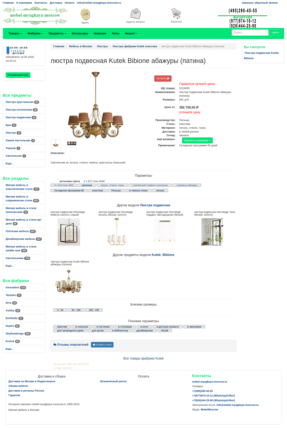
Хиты (115, 33)
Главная (8, 2)
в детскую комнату (167, 326)
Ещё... (10, 163)
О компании (24, 2)
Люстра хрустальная (22, 102)
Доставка (56, 2)
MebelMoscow (209, 409)
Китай (164, 330)
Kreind (13, 341)
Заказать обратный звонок (260, 2)
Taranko (14, 295)
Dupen (13, 325)
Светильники (18, 258)
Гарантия (14, 395)
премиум (87, 185)
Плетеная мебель (21, 231)
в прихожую (194, 326)
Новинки (100, 33)
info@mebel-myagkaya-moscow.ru (99, 2)
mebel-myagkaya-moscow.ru (209, 381)
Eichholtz (14, 318)
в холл (144, 326)
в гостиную (103, 326)
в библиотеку (120, 330)
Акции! (131, 33)
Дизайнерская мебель (24, 238)
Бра (11, 125)
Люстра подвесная (21, 117)
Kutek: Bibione (163, 255)
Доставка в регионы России (26, 390)
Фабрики (35, 33)
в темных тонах (138, 190)
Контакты (41, 2)
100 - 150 (94, 310)
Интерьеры (80, 33)
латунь (160, 190)
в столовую (125, 326)
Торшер (13, 148)
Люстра (13, 132)
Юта (11, 302)
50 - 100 (76, 310)
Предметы (57, 33)
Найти (275, 32)
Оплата (69, 2)
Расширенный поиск (18, 75)
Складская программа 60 (69, 190)
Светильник (16, 155)
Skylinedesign (18, 333)
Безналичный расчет (113, 381)
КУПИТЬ (163, 78)
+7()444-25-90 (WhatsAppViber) (213, 400)
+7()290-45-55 (202, 391)
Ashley (13, 310)
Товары (15, 33)
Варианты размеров (197, 140)
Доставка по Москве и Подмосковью (31, 381)
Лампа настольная (20, 140)
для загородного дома (70, 330)
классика (97, 190)
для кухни (98, 330)
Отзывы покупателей (70, 344)
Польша (116, 190)
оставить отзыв (102, 344)
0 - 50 (60, 310)
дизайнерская (144, 330)
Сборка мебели (18, 385)
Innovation (16, 287)
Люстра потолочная (22, 109)
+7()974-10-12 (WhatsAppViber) (213, 395)
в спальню (81, 326)
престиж (62, 326)
